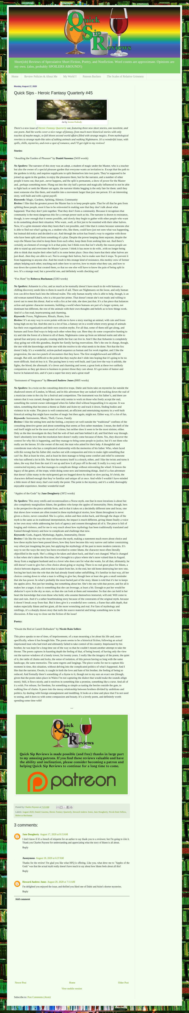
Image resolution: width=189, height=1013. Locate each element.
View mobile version (72, 988)
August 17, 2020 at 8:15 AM (54, 834)
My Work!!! (70, 76)
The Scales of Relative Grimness (125, 76)
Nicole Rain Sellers (117, 812)
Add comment (22, 899)
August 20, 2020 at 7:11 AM (61, 882)
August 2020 (28, 812)
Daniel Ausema (41, 812)
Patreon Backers (92, 76)
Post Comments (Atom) (39, 997)
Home (15, 76)
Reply (25, 847)
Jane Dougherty (101, 812)
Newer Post (20, 982)
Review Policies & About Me (40, 76)
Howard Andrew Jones (83, 812)
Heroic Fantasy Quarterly (52, 127)
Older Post (123, 982)
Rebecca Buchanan (23, 815)
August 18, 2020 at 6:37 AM (50, 858)
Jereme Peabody (75, 122)
